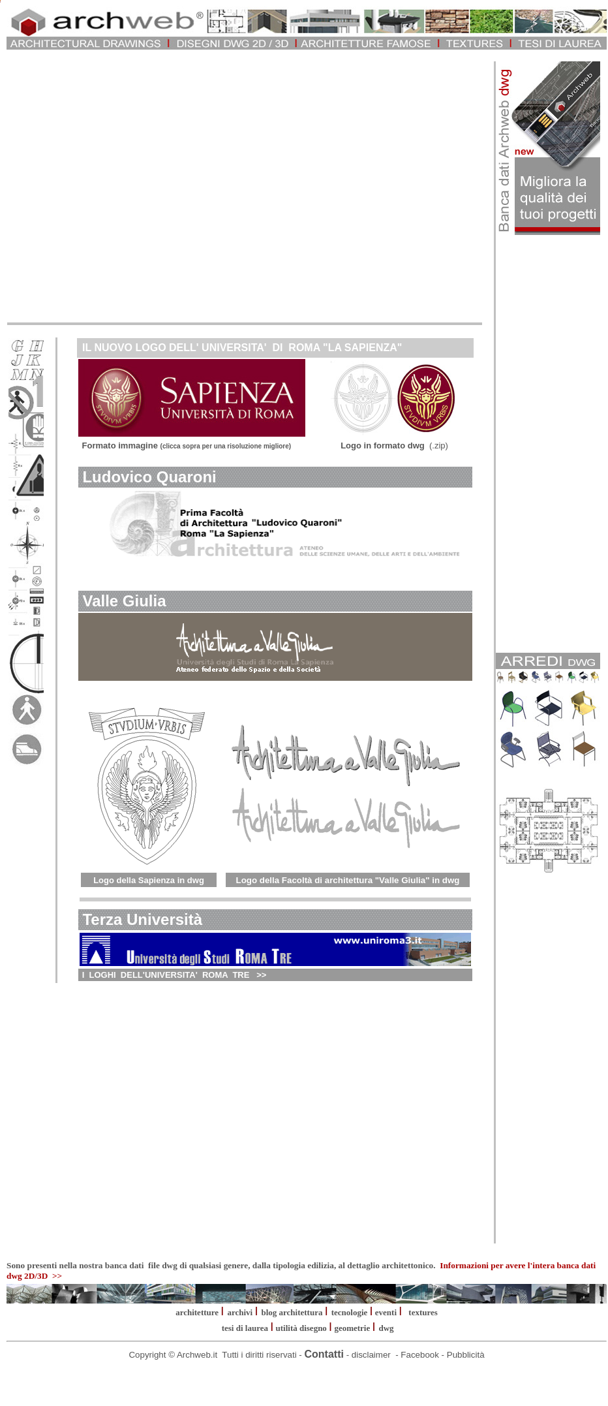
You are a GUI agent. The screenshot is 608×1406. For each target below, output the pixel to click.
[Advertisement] (122, 184)
